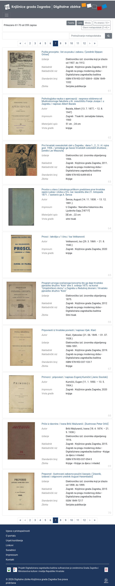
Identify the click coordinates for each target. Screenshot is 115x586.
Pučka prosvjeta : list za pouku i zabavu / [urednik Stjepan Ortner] (72, 53)
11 (78, 43)
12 (84, 43)
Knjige (69, 178)
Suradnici (11, 550)
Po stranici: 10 (101, 23)
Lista (80, 23)
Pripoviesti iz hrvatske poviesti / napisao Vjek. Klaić (69, 330)
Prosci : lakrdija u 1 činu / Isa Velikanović (63, 236)
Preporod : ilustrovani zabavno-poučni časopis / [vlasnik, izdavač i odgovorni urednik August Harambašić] (71, 475)
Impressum (12, 554)
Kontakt (10, 559)
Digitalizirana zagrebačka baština (83, 74)
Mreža (88, 23)
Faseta (71, 23)
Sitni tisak (71, 315)
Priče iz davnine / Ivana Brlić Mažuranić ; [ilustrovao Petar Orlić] (75, 424)
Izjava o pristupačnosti (18, 531)
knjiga (69, 128)
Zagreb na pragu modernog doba (83, 71)
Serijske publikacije (76, 86)
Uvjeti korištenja (14, 540)
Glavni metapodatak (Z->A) (95, 27)
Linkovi (9, 545)
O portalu (11, 535)
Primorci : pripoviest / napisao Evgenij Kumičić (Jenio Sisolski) (75, 377)
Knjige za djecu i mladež (87, 463)
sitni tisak (71, 218)
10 (71, 43)
